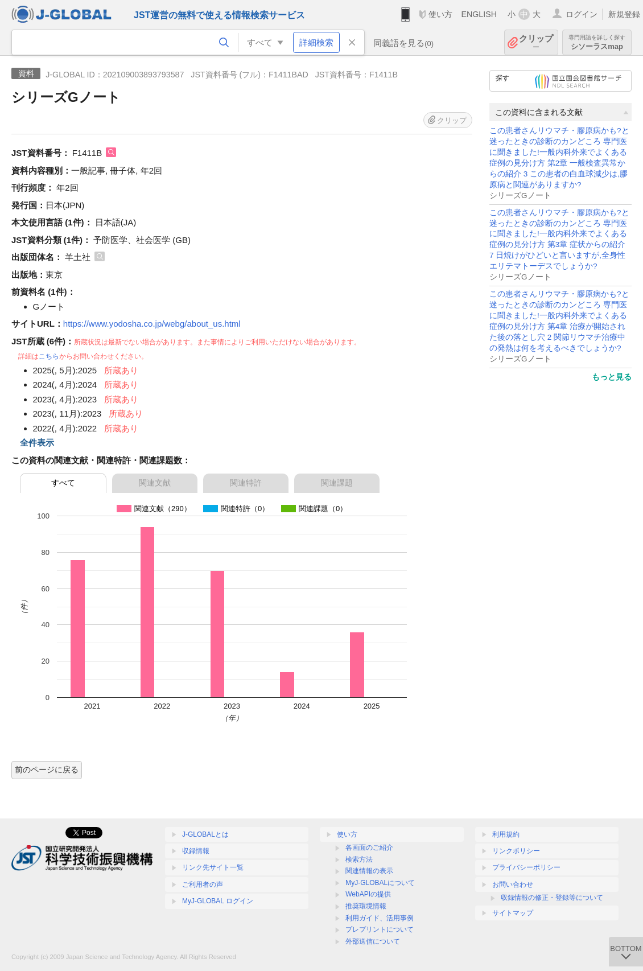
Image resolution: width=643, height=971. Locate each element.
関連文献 (155, 482)
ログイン (581, 14)
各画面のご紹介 (369, 847)
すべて (63, 482)
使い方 (440, 14)
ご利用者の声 (202, 884)
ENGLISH (479, 14)
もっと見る (612, 376)
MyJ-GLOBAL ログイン (217, 901)
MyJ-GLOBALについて (380, 883)
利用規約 (506, 834)
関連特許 (246, 482)
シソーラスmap (596, 42)
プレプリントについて (379, 929)
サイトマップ (512, 913)
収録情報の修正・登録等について (552, 898)
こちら (49, 356)
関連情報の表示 (369, 871)
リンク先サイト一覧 (213, 867)
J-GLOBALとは (205, 834)
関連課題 (337, 482)
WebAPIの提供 (368, 894)
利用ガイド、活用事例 (379, 918)
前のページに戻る (47, 769)
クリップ (536, 42)
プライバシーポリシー (526, 867)
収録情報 (195, 851)
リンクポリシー (516, 851)
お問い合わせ (512, 884)
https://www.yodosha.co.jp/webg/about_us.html (152, 323)
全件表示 (37, 442)
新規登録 (624, 14)
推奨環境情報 (365, 906)
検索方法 (359, 859)
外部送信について (372, 941)
